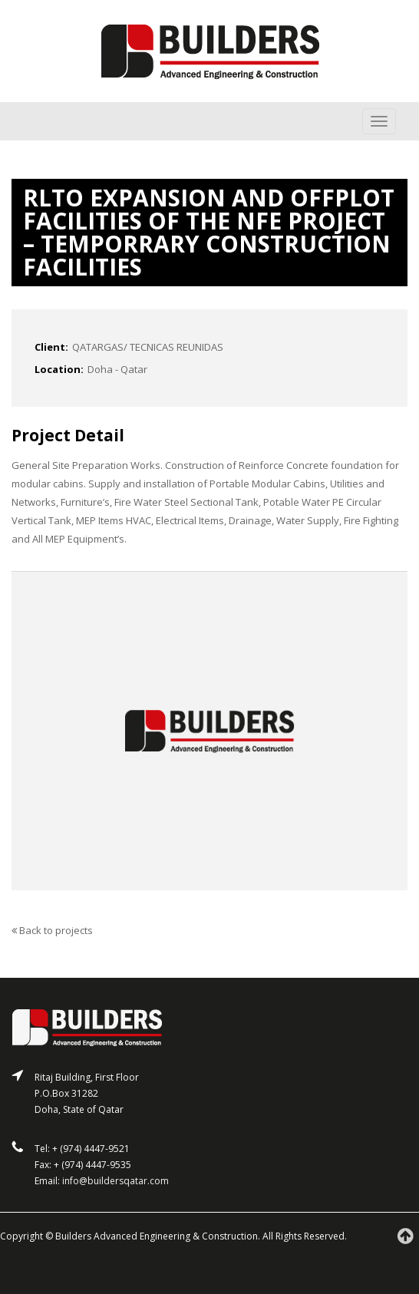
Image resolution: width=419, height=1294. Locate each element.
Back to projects (52, 930)
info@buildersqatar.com (115, 1180)
